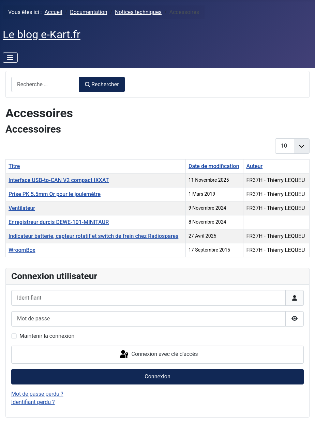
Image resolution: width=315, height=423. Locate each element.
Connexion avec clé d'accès (158, 354)
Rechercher (102, 84)
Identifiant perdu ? (33, 402)
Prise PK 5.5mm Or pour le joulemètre (55, 194)
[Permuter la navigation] (10, 57)
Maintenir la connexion (46, 336)
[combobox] (45, 84)
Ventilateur (22, 208)
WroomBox (22, 250)
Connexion (157, 376)
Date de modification (214, 166)
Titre (14, 166)
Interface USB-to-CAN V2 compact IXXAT (59, 180)
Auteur (254, 166)
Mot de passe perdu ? (37, 394)
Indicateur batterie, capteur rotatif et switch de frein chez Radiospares (93, 236)
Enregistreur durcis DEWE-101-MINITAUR (59, 222)
